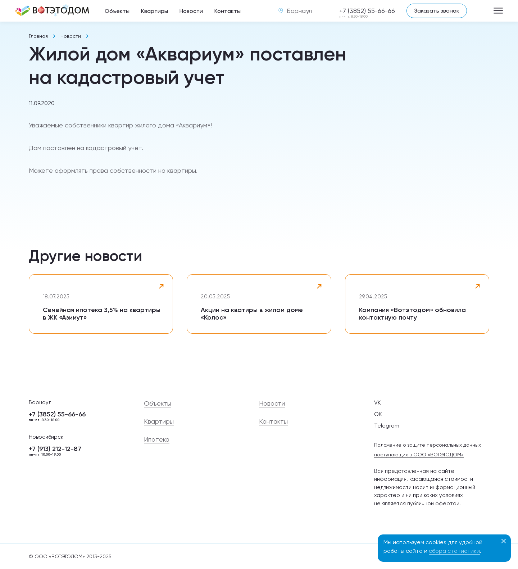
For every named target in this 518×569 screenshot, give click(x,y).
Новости (191, 11)
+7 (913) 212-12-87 (79, 451)
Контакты (227, 11)
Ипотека (156, 439)
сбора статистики (454, 550)
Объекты (117, 11)
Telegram (386, 425)
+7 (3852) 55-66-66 (367, 11)
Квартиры (154, 11)
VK (377, 402)
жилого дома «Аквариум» (172, 125)
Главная (38, 36)
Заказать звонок (436, 10)
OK (378, 414)
